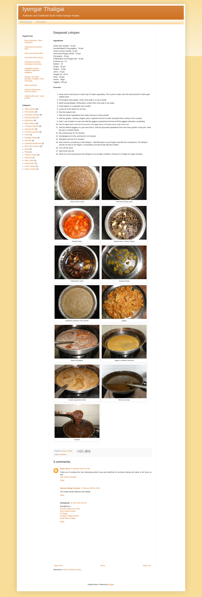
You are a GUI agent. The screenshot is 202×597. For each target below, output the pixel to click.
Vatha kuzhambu (31, 85)
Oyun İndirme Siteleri (68, 511)
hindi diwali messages (68, 477)
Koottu (27, 135)
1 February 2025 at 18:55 (90, 488)
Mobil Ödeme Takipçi (68, 518)
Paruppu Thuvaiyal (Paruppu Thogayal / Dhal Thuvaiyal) (34, 79)
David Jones (65, 469)
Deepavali (63, 454)
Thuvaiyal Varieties (32, 126)
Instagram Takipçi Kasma (69, 516)
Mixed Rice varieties (32, 146)
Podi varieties (30, 112)
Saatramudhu (30, 129)
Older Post (147, 566)
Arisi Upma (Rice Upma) (34, 58)
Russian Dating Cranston (70, 488)
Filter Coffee (29, 161)
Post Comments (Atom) (72, 570)
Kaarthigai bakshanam (33, 143)
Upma (27, 149)
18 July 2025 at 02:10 (79, 503)
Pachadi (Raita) (30, 118)
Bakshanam (29, 120)
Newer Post (58, 566)
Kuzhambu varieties (32, 115)
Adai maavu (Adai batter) (34, 53)
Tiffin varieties (30, 109)
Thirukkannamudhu (32, 132)
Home (103, 566)
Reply (62, 480)
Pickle (27, 152)
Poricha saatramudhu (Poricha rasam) (33, 91)
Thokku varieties (31, 155)
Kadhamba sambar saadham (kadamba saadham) (32, 70)
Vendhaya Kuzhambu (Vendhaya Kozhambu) (33, 63)
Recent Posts (26, 22)
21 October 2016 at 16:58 (80, 469)
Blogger (111, 585)
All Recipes (41, 22)
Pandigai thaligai (31, 138)
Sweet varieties (30, 169)
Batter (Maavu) (30, 123)
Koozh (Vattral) (30, 166)
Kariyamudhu (30, 163)
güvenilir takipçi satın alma (70, 509)
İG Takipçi (63, 514)
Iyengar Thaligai (43, 9)
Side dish (28, 140)
